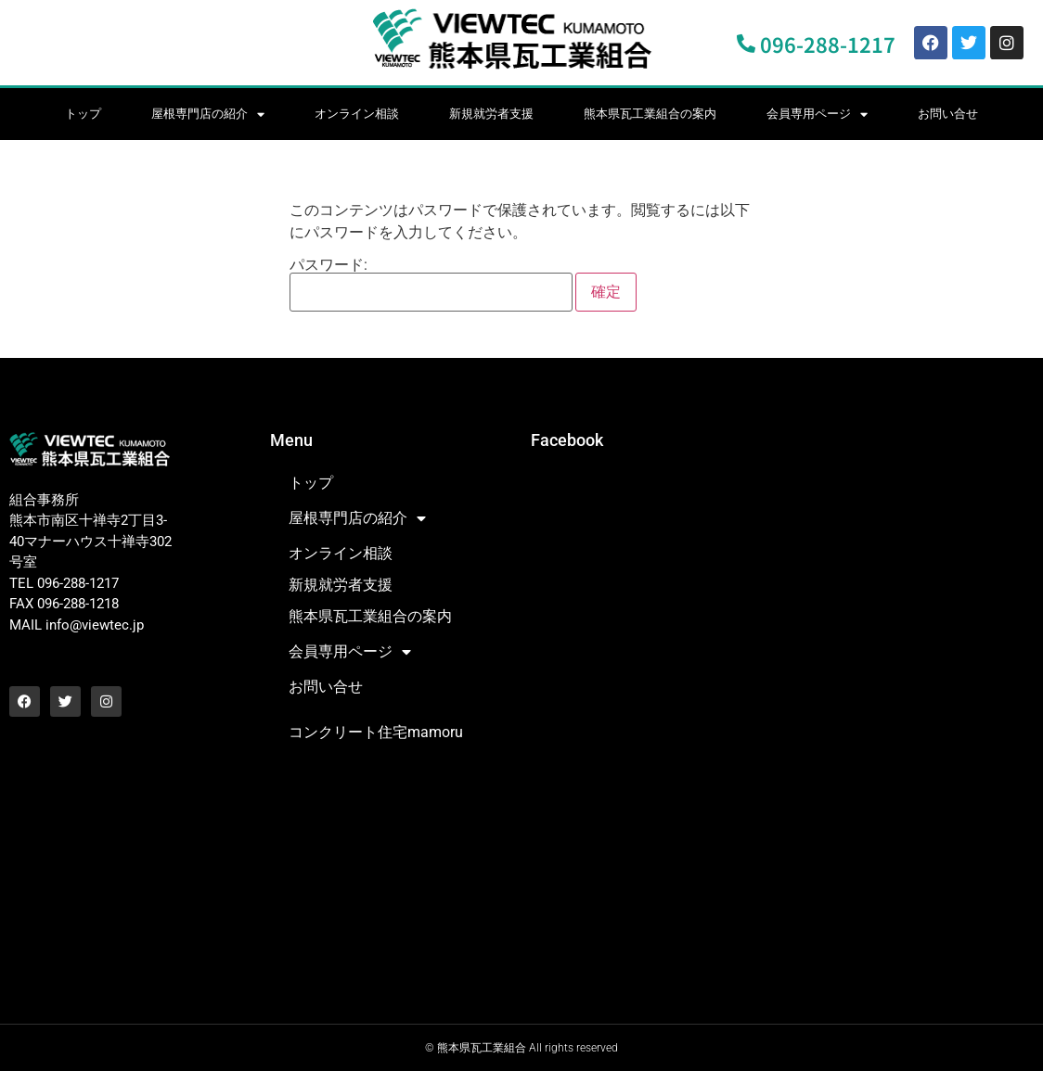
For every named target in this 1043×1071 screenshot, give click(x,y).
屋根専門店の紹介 (207, 114)
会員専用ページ (817, 114)
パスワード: (431, 285)
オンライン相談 (357, 114)
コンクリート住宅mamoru (376, 732)
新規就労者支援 (491, 114)
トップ (83, 114)
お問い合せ (948, 114)
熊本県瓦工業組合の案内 (650, 114)
